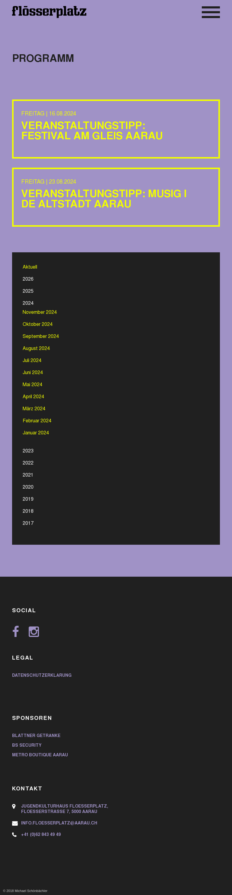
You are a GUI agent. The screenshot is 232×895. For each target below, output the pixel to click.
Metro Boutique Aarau (40, 755)
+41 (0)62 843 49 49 (41, 835)
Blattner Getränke (36, 736)
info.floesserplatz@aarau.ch (59, 823)
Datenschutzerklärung (42, 676)
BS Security (26, 746)
